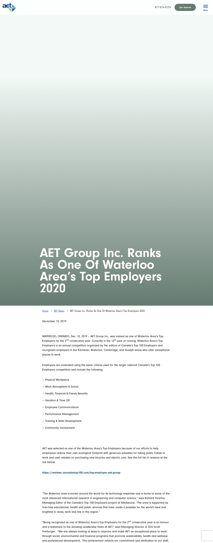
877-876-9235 (163, 7)
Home (45, 310)
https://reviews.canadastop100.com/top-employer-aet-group (81, 472)
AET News (59, 310)
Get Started (185, 7)
